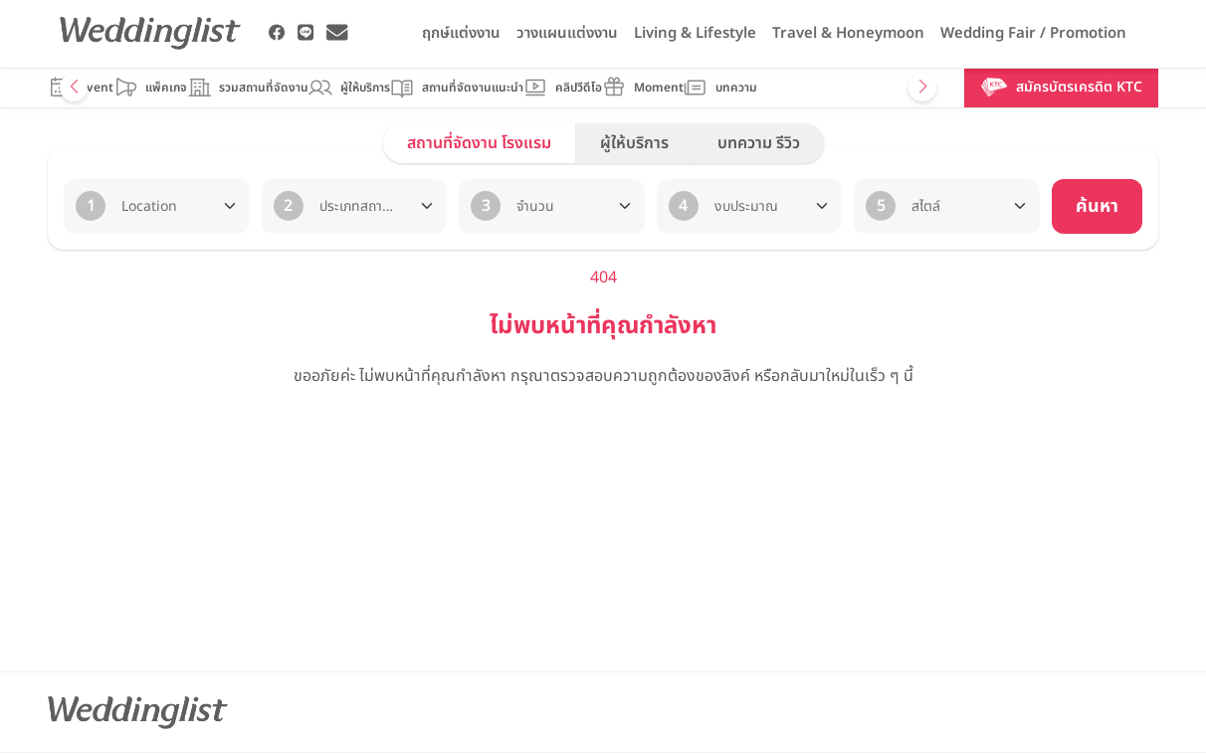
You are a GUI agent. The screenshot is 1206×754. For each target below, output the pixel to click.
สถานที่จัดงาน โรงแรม (479, 143)
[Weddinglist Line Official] (306, 33)
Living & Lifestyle (695, 33)
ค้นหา (1097, 206)
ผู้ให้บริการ (634, 143)
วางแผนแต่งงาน (567, 33)
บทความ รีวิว (758, 143)
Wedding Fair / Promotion (1033, 33)
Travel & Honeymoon (848, 33)
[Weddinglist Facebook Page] (277, 33)
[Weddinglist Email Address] (337, 33)
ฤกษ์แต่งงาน (461, 33)
